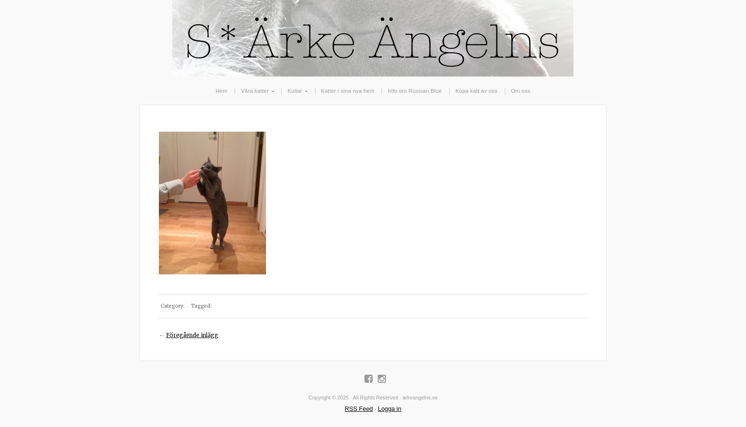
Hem (221, 91)
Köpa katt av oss (476, 91)
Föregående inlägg (192, 335)
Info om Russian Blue (415, 91)
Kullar (294, 91)
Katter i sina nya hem (347, 91)
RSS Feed (359, 408)
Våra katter (255, 91)
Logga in (389, 408)
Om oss (520, 91)
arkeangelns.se (373, 38)
